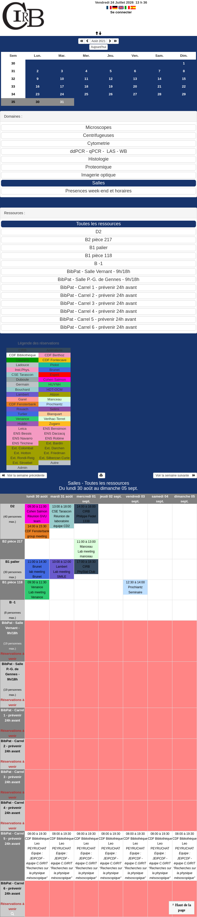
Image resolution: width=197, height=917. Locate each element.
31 (13, 71)
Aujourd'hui (98, 47)
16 (38, 86)
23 (38, 94)
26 (111, 94)
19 (111, 86)
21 (159, 86)
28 (159, 94)
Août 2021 (99, 41)
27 (135, 94)
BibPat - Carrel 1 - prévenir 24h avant (12, 715)
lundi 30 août (36, 496)
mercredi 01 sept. (86, 498)
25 (86, 94)
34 (13, 94)
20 (135, 86)
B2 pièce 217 (12, 541)
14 (159, 79)
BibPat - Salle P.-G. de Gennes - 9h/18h (12, 671)
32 (13, 79)
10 (62, 79)
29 (184, 94)
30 (13, 63)
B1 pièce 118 (12, 582)
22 (184, 86)
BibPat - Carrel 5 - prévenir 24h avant (12, 838)
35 (13, 102)
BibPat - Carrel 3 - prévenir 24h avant (12, 777)
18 (86, 86)
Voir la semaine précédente (23, 475)
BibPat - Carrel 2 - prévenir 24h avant (12, 746)
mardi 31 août (62, 496)
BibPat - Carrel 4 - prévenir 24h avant (12, 808)
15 (184, 79)
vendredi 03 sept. (135, 498)
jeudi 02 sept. (111, 496)
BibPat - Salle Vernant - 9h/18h (12, 628)
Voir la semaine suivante (175, 475)
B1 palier (12, 562)
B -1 (12, 602)
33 (13, 86)
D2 (12, 506)
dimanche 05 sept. (184, 498)
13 (135, 79)
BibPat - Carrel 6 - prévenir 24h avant (12, 888)
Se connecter (121, 12)
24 (62, 94)
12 (111, 79)
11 (86, 79)
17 (62, 86)
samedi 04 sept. (160, 498)
